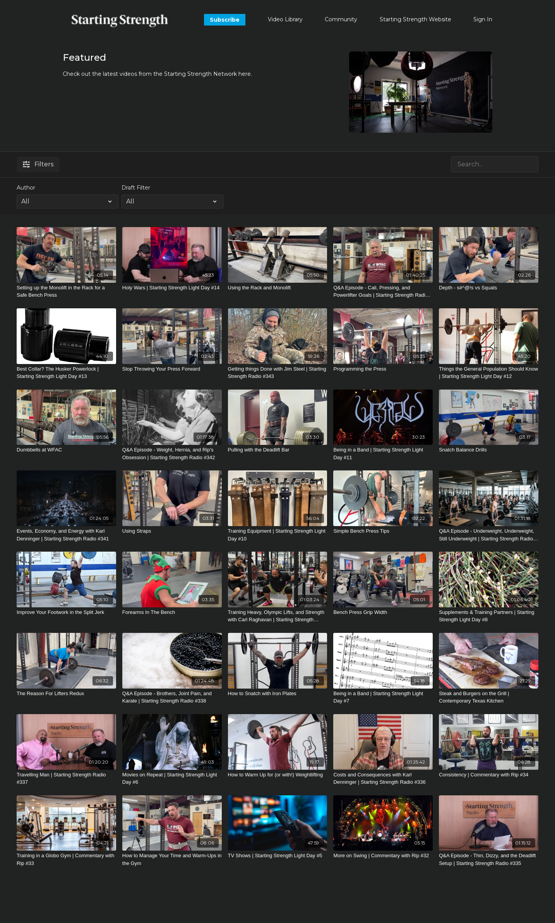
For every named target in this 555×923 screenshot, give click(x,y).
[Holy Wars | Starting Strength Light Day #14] (172, 288)
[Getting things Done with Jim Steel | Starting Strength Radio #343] (277, 372)
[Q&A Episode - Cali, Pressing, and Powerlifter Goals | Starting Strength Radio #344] (383, 291)
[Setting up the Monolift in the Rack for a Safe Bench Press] (66, 291)
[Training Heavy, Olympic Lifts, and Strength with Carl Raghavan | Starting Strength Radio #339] (277, 616)
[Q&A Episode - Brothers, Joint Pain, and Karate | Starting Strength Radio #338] (172, 697)
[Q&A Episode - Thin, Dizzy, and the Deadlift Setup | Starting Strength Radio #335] (488, 859)
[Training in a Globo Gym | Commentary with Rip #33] (66, 859)
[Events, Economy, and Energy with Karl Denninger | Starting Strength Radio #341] (66, 534)
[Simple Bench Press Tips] (383, 531)
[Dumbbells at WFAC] (66, 450)
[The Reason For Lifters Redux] (66, 693)
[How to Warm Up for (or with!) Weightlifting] (277, 775)
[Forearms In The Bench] (172, 612)
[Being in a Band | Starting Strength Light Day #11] (383, 453)
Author (26, 187)
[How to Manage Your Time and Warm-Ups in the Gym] (172, 859)
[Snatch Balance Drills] (488, 450)
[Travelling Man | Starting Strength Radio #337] (66, 778)
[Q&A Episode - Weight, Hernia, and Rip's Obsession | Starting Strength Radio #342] (172, 453)
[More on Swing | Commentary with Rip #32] (383, 856)
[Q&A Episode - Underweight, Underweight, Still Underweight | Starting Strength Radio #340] (488, 534)
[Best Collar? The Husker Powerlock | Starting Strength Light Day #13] (66, 372)
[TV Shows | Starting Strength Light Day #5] (277, 856)
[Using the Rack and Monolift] (277, 288)
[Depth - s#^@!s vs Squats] (488, 288)
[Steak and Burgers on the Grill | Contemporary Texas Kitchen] (488, 697)
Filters (38, 164)
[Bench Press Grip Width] (383, 612)
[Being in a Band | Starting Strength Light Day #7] (383, 697)
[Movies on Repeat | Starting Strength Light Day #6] (172, 778)
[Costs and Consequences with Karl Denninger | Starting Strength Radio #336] (383, 778)
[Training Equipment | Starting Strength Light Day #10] (277, 534)
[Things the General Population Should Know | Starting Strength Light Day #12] (488, 372)
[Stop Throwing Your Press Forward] (172, 369)
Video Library (285, 19)
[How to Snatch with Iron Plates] (277, 693)
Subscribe (225, 19)
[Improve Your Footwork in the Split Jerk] (66, 612)
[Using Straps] (172, 531)
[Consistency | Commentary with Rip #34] (488, 775)
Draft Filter (136, 187)
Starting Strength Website (415, 19)
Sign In (482, 19)
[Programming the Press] (383, 369)
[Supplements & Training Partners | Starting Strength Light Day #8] (488, 616)
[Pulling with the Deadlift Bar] (277, 450)
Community (341, 19)
